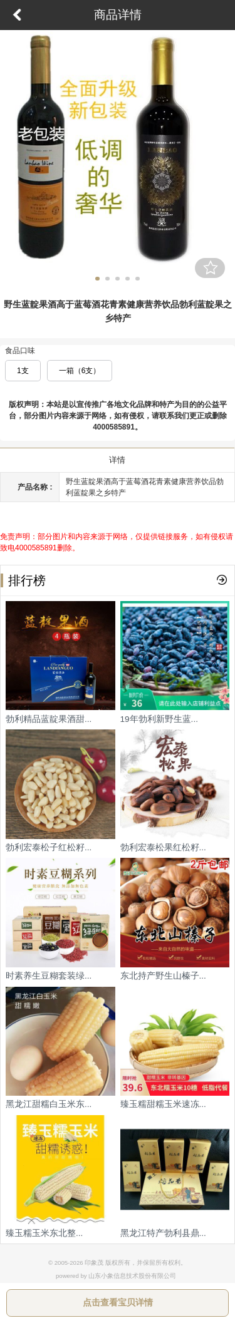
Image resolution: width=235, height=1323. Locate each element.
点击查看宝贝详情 (118, 1302)
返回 (17, 15)
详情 (117, 460)
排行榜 (23, 580)
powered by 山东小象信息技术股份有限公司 (116, 1275)
